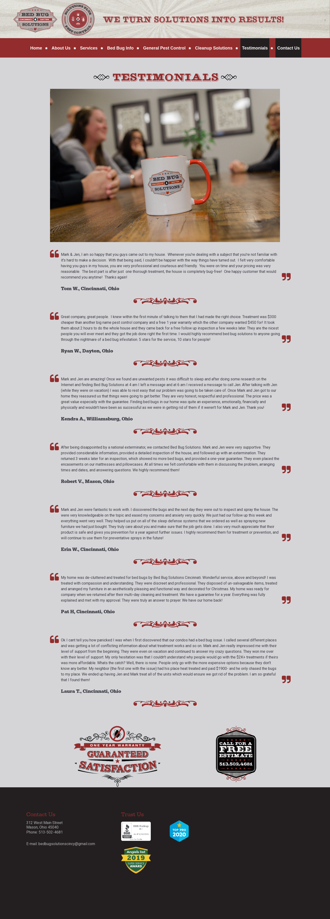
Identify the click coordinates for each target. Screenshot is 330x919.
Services (89, 48)
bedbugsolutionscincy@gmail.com (66, 844)
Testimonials (255, 48)
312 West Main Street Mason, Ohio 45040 (44, 824)
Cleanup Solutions (214, 48)
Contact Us (288, 48)
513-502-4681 (51, 832)
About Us (61, 48)
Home (36, 48)
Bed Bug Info (120, 48)
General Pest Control (164, 48)
